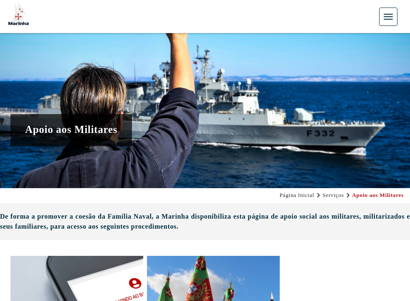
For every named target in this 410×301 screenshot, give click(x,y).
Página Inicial (296, 195)
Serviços (333, 195)
